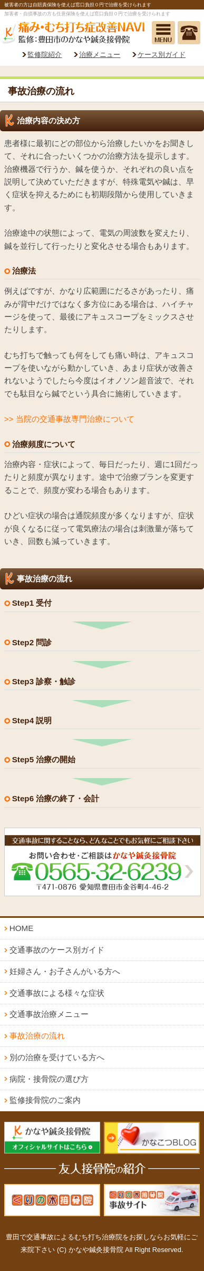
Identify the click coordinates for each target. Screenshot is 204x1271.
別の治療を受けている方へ (56, 1057)
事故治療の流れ (37, 1035)
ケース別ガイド (162, 55)
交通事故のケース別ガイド (56, 949)
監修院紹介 (44, 55)
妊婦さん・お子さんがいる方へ (64, 971)
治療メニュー (99, 55)
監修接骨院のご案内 (45, 1099)
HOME (21, 928)
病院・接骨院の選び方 (49, 1078)
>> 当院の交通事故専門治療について (69, 418)
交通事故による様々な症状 (56, 992)
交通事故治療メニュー (49, 1014)
